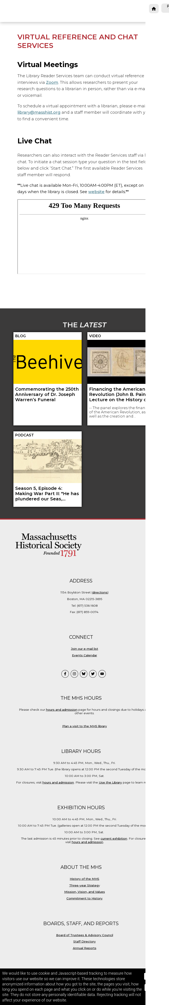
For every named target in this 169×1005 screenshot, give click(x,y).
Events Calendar (84, 655)
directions (100, 592)
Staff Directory (84, 941)
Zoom (52, 82)
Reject (154, 987)
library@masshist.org (39, 112)
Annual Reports (84, 948)
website (96, 191)
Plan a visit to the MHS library (84, 726)
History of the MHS (84, 879)
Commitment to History (84, 898)
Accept (154, 976)
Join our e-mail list (84, 648)
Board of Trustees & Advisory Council (84, 935)
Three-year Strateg (83, 885)
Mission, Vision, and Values (84, 891)
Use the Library (110, 782)
